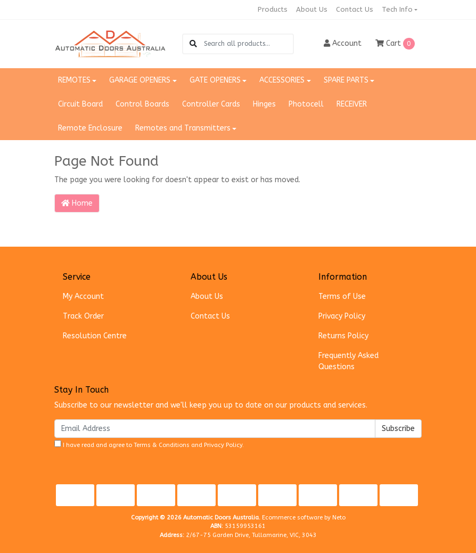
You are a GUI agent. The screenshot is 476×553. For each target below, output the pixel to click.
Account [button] (343, 43)
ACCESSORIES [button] (282, 80)
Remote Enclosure (90, 128)
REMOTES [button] (74, 80)
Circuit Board (80, 104)
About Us (311, 9)
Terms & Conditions (162, 445)
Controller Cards (211, 104)
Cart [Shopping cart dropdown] (395, 44)
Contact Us (354, 9)
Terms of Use (342, 296)
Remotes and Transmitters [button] (183, 128)
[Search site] (193, 44)
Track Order (83, 316)
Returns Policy (343, 335)
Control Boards (142, 104)
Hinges (264, 104)
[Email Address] (214, 428)
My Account (83, 296)
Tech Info (397, 9)
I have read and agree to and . (149, 444)
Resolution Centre (95, 335)
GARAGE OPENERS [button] (139, 80)
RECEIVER (352, 104)
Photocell (306, 104)
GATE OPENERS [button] (215, 80)
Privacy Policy (341, 316)
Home (77, 203)
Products (273, 9)
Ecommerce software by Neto (304, 517)
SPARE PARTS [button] (346, 80)
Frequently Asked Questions (348, 361)
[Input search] (248, 44)
